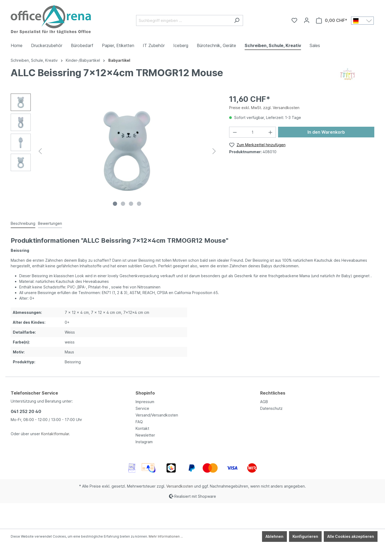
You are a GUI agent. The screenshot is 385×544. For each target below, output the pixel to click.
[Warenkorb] (332, 20)
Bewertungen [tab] (50, 223)
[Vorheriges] (40, 151)
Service (142, 408)
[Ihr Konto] (307, 20)
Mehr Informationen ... (166, 536)
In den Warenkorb (326, 132)
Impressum (145, 401)
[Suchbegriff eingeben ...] (183, 20)
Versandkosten (179, 486)
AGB (264, 401)
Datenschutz (271, 408)
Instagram (144, 441)
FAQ (139, 421)
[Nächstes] (214, 151)
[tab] (23, 223)
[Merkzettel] (294, 20)
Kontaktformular (55, 433)
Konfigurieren (305, 536)
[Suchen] (236, 20)
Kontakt (142, 428)
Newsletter (145, 435)
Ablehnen (274, 536)
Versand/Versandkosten (157, 415)
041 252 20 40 (26, 411)
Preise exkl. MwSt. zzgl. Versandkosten (264, 107)
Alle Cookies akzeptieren (350, 536)
